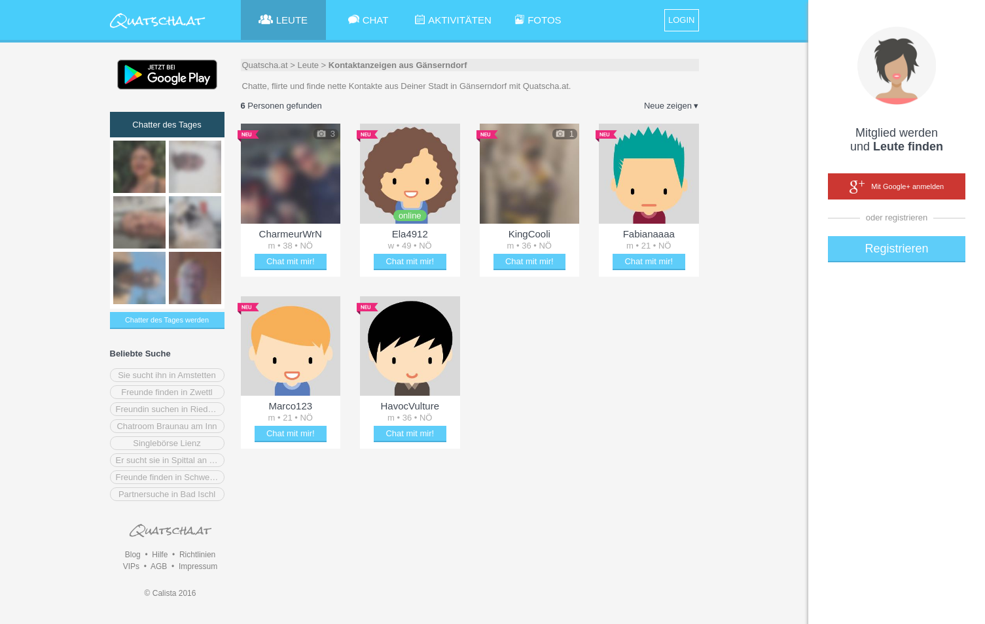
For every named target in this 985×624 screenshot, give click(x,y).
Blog (133, 554)
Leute (308, 65)
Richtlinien (197, 554)
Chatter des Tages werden (167, 320)
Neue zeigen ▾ (671, 106)
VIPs (131, 566)
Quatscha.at (265, 65)
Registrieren (896, 248)
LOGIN (681, 20)
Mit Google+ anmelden (897, 187)
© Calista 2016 (170, 593)
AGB (159, 566)
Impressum (198, 566)
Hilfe (160, 554)
